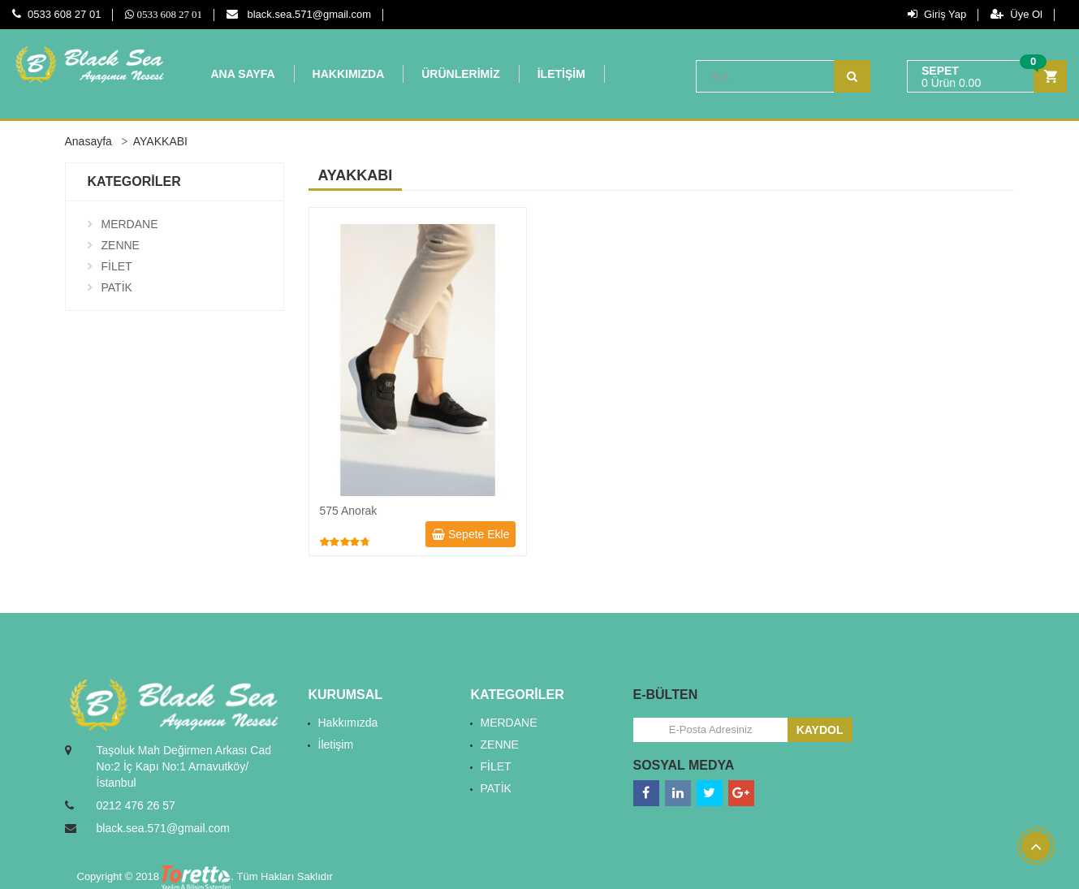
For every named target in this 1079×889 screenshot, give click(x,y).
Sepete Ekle (470, 534)
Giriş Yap (937, 14)
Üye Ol (1016, 14)
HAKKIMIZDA (349, 73)
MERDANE (129, 224)
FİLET (116, 266)
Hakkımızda (348, 722)
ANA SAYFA (243, 73)
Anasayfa (88, 141)
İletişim (336, 744)
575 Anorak (349, 510)
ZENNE (120, 245)
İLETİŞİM (561, 73)
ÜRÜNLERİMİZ (460, 73)
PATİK (116, 287)
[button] (987, 76)
